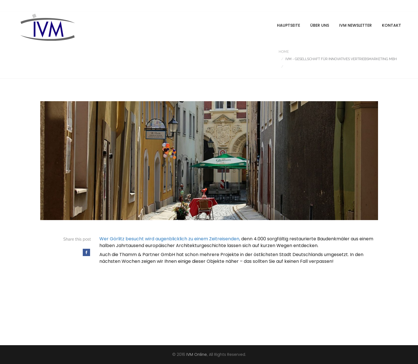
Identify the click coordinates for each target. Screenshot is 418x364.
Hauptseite (288, 25)
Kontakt (391, 25)
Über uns (319, 25)
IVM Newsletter (355, 25)
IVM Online (196, 354)
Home (284, 52)
